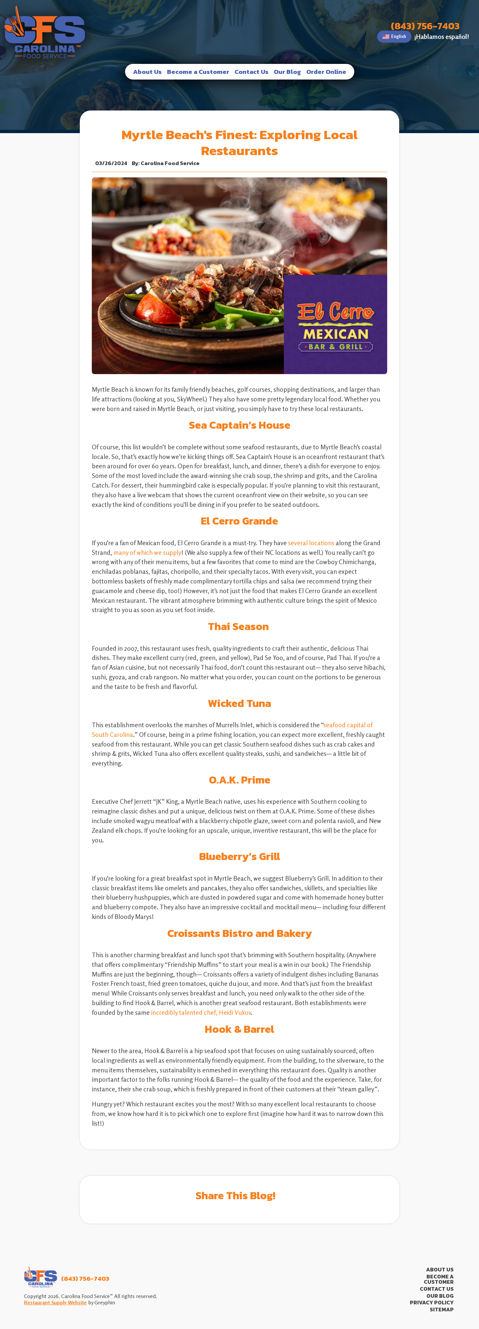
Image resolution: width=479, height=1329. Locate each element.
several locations (311, 543)
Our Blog (287, 72)
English (394, 36)
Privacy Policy (432, 1302)
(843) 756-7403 (425, 26)
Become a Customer (198, 72)
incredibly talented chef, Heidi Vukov (201, 1012)
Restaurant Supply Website (55, 1302)
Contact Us (251, 72)
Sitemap (442, 1309)
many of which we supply (147, 552)
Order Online (326, 72)
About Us (147, 72)
